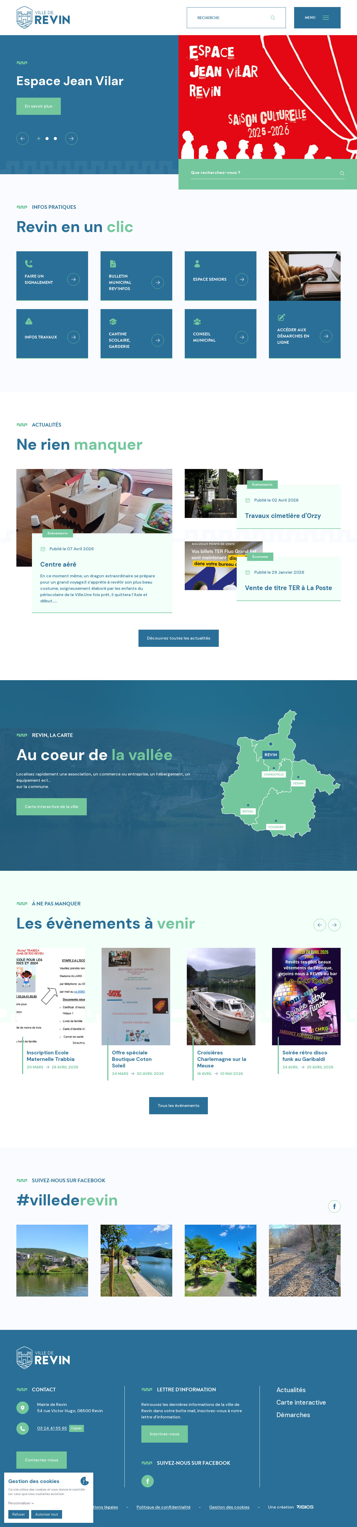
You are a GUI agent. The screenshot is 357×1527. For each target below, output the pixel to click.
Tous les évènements (178, 1108)
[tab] (38, 138)
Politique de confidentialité (163, 1507)
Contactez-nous (41, 1460)
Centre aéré (58, 567)
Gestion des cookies (229, 1507)
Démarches (293, 1415)
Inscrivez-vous (164, 1434)
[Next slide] (71, 138)
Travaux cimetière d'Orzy (293, 516)
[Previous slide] (320, 928)
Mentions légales (101, 1507)
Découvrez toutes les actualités (178, 641)
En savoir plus (38, 106)
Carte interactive (301, 1402)
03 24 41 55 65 (52, 1428)
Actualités (291, 1390)
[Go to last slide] (22, 138)
